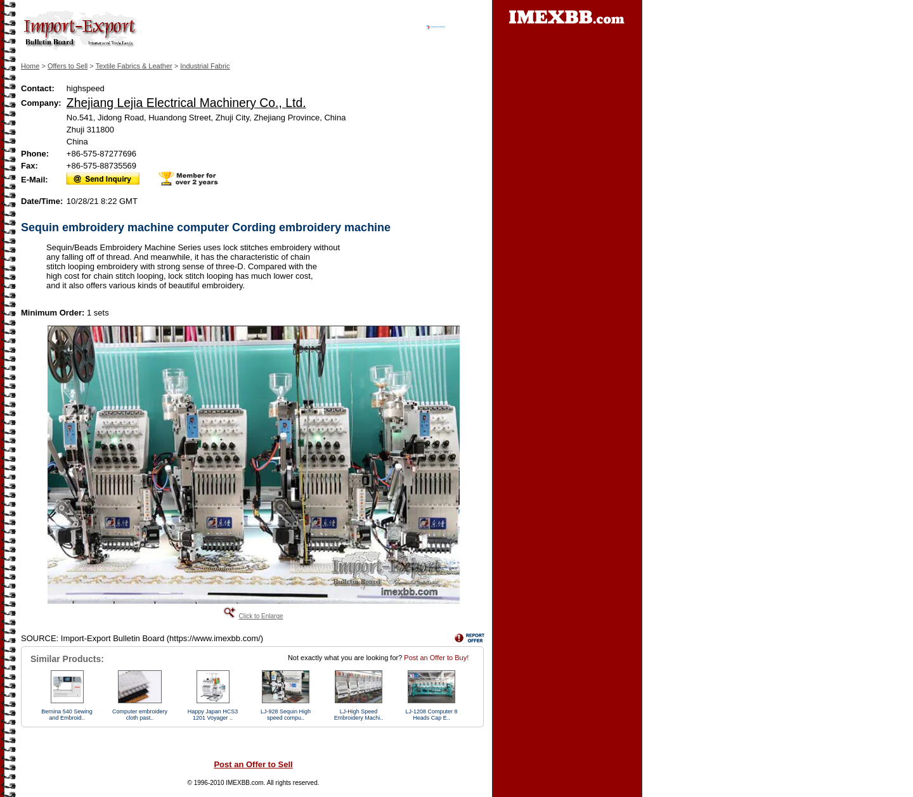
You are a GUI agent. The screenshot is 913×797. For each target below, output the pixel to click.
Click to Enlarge (260, 616)
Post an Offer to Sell (253, 764)
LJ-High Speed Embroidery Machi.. (359, 714)
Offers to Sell (67, 66)
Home (30, 66)
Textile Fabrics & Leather (134, 66)
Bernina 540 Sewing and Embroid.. (67, 714)
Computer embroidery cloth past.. (139, 714)
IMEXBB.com (244, 782)
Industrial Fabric (205, 66)
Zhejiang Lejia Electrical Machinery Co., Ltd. (186, 103)
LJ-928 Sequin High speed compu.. (286, 714)
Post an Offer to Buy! (436, 657)
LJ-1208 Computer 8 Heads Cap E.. (431, 714)
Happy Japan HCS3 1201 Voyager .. (213, 714)
